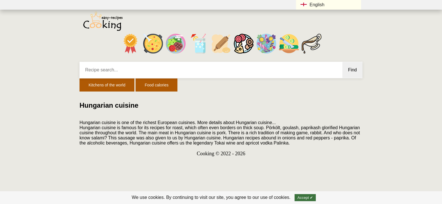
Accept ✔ (305, 198)
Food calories (156, 85)
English (312, 4)
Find (352, 69)
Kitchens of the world (107, 85)
